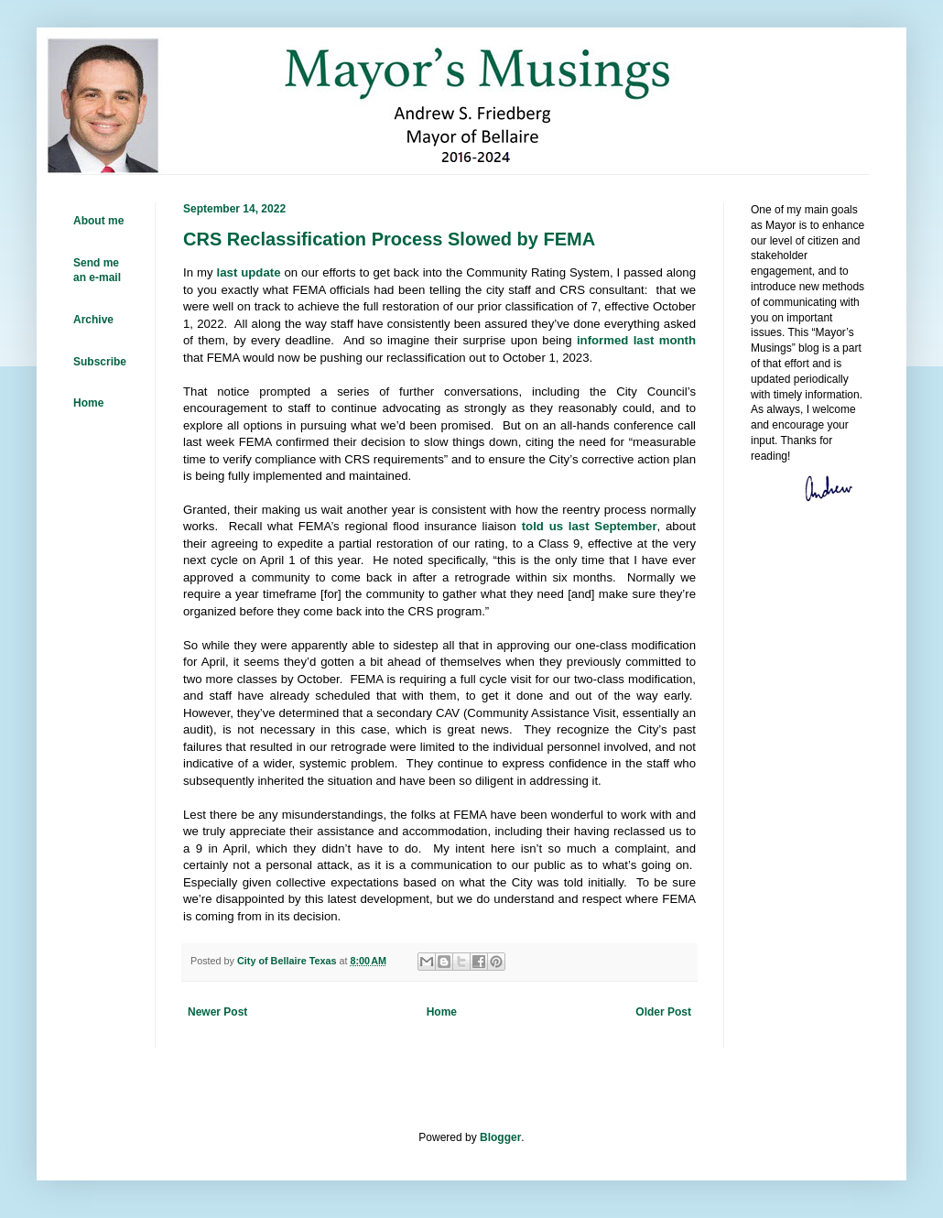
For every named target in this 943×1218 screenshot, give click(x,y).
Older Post (663, 1012)
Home (442, 1012)
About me (98, 220)
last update (249, 272)
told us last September (589, 526)
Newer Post (217, 1012)
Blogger (500, 1137)
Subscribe (99, 361)
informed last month (636, 340)
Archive (93, 319)
